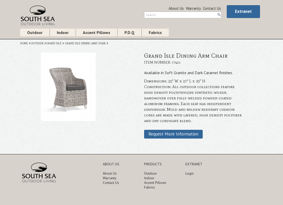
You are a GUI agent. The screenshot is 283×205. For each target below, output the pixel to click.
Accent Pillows (96, 32)
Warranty (193, 8)
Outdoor (35, 32)
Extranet (243, 11)
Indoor (63, 32)
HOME (24, 43)
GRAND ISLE (53, 43)
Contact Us (212, 8)
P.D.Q (129, 32)
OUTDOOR (37, 43)
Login (189, 173)
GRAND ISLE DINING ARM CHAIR (85, 43)
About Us (176, 8)
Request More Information (173, 134)
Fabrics (155, 32)
